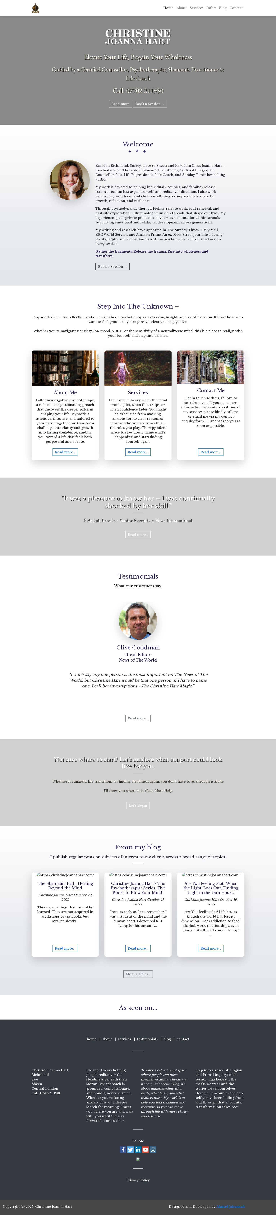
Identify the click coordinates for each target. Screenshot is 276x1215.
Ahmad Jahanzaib (230, 1206)
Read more (121, 104)
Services (197, 8)
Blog (223, 8)
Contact (236, 8)
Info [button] (210, 8)
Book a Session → (150, 104)
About (182, 8)
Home (168, 8)
